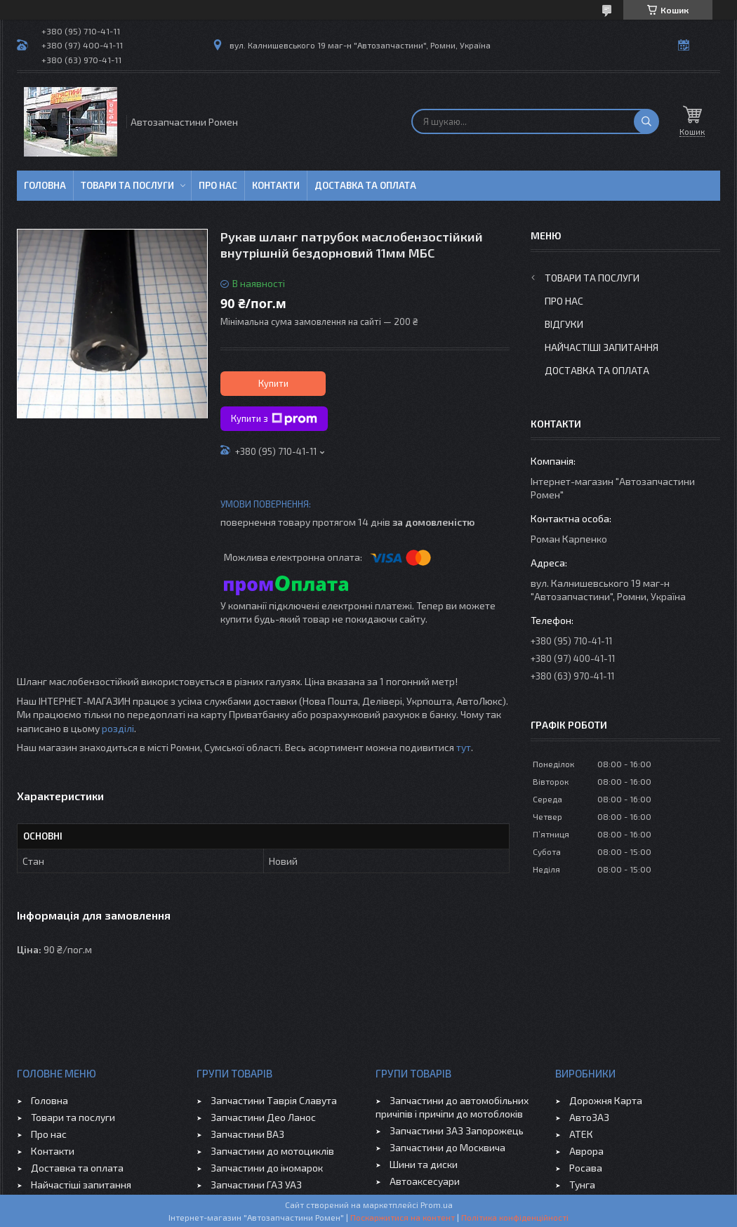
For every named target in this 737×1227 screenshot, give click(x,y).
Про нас (218, 185)
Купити (273, 383)
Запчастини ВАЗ (247, 1134)
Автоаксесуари (425, 1181)
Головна (45, 185)
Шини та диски (424, 1164)
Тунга (582, 1184)
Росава (585, 1168)
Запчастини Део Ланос (263, 1117)
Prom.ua (436, 1204)
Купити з (274, 419)
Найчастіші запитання (601, 347)
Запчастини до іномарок (267, 1168)
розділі (118, 728)
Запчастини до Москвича (447, 1147)
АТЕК (581, 1134)
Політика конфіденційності (515, 1217)
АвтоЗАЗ (589, 1117)
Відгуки (564, 324)
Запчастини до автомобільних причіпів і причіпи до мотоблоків (452, 1107)
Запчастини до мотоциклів (272, 1151)
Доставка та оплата (365, 185)
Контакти (276, 185)
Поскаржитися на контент (402, 1217)
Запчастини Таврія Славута (274, 1100)
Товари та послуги (127, 185)
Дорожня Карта (605, 1100)
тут (463, 747)
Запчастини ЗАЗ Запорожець (457, 1130)
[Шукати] (646, 121)
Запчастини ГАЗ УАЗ (256, 1184)
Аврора (586, 1151)
